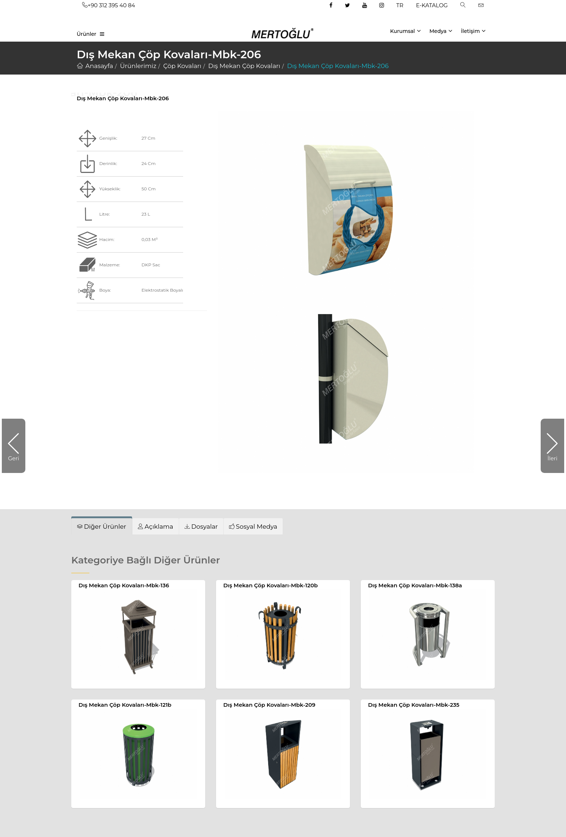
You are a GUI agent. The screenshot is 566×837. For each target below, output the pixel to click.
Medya (440, 30)
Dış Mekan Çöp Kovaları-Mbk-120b (270, 585)
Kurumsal (405, 30)
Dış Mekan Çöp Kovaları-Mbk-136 (124, 585)
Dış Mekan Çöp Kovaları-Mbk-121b (125, 704)
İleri (549, 446)
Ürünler (86, 34)
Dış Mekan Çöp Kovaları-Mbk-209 (269, 704)
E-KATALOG (432, 5)
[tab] (101, 526)
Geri (16, 446)
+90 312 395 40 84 (108, 5)
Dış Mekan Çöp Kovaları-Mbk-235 (413, 704)
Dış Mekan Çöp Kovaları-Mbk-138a (415, 585)
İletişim (473, 30)
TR (399, 5)
